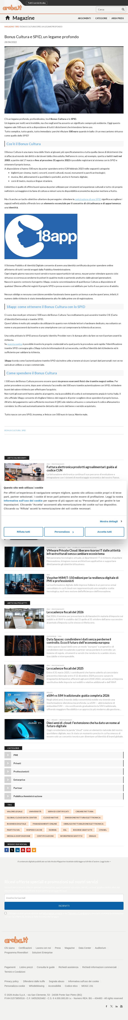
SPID (17, 27)
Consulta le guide (46, 968)
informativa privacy (52, 914)
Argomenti (84, 18)
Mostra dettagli (109, 521)
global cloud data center (22, 818)
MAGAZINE (9, 27)
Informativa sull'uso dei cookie (83, 982)
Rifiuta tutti (23, 531)
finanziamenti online (45, 825)
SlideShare (34, 851)
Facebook (6, 851)
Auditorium (100, 949)
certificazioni (45, 837)
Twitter (12, 851)
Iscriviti (64, 906)
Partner (18, 789)
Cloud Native (50, 818)
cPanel (103, 831)
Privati (17, 764)
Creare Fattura (84, 812)
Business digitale (16, 825)
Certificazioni (25, 949)
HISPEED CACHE (34, 831)
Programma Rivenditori (16, 953)
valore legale (14, 812)
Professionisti (21, 772)
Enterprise (19, 780)
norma (53, 831)
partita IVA (13, 831)
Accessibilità (54, 987)
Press (58, 949)
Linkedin (17, 851)
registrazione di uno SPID (88, 199)
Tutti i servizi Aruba (36, 3)
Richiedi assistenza (69, 968)
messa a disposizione (18, 837)
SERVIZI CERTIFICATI (58, 812)
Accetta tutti (104, 531)
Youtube (23, 851)
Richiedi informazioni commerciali (99, 968)
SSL (64, 831)
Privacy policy (12, 982)
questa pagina (15, 344)
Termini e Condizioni (78, 914)
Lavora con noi (43, 949)
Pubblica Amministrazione (28, 797)
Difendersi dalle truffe (34, 982)
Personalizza (64, 531)
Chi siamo (9, 949)
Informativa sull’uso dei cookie (23, 500)
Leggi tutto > (105, 862)
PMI (16, 756)
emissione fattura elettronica (83, 818)
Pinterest (28, 851)
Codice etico (71, 987)
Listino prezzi (26, 968)
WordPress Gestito (71, 837)
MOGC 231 (87, 987)
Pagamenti (10, 968)
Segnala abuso (56, 982)
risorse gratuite (82, 831)
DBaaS (92, 837)
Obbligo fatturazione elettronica (84, 825)
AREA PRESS (117, 18)
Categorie (101, 18)
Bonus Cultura (12, 430)
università (35, 812)
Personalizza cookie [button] (14, 987)
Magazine (70, 949)
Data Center (85, 949)
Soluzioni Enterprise (42, 953)
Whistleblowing (36, 987)
